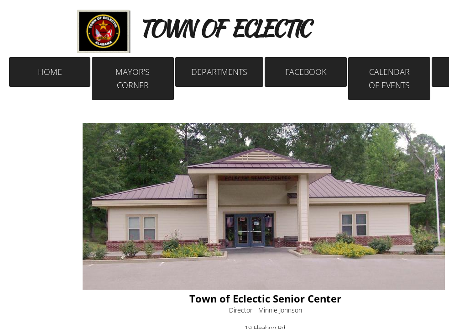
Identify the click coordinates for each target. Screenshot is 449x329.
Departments (219, 71)
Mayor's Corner (132, 78)
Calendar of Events (389, 78)
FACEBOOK (305, 71)
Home (50, 71)
